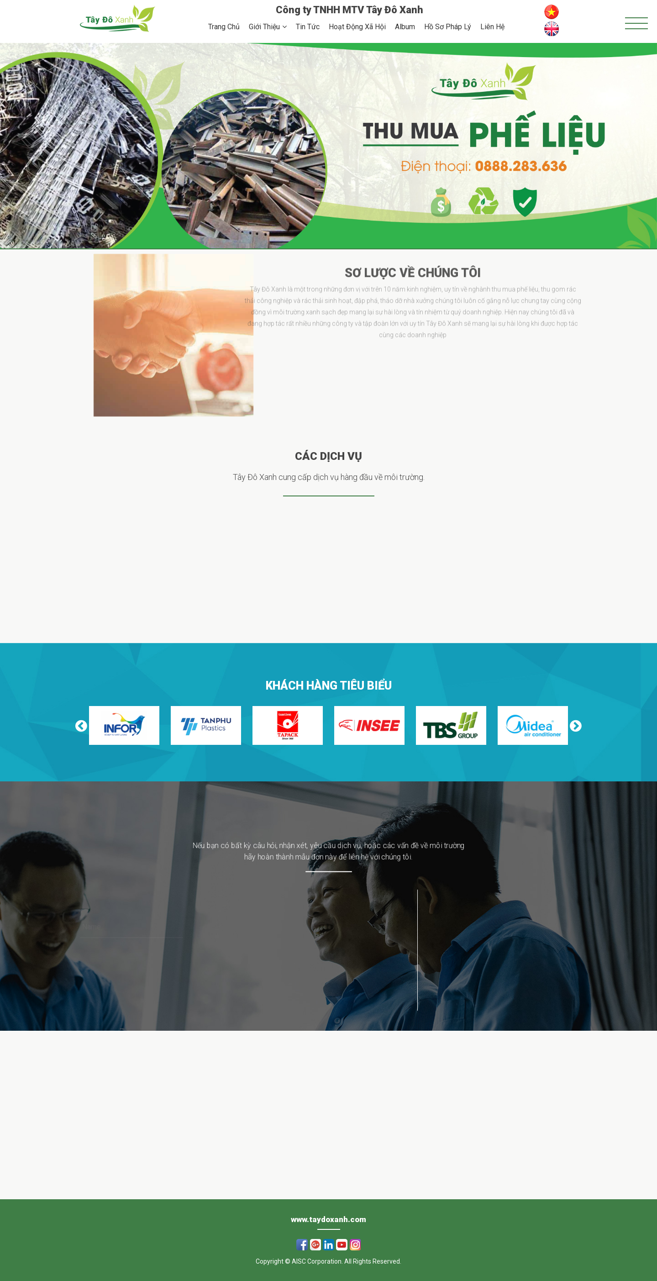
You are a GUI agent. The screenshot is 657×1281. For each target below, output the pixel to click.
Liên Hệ (492, 26)
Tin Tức (308, 26)
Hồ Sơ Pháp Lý (447, 26)
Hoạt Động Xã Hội (357, 26)
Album (405, 26)
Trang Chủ (224, 26)
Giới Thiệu (264, 26)
